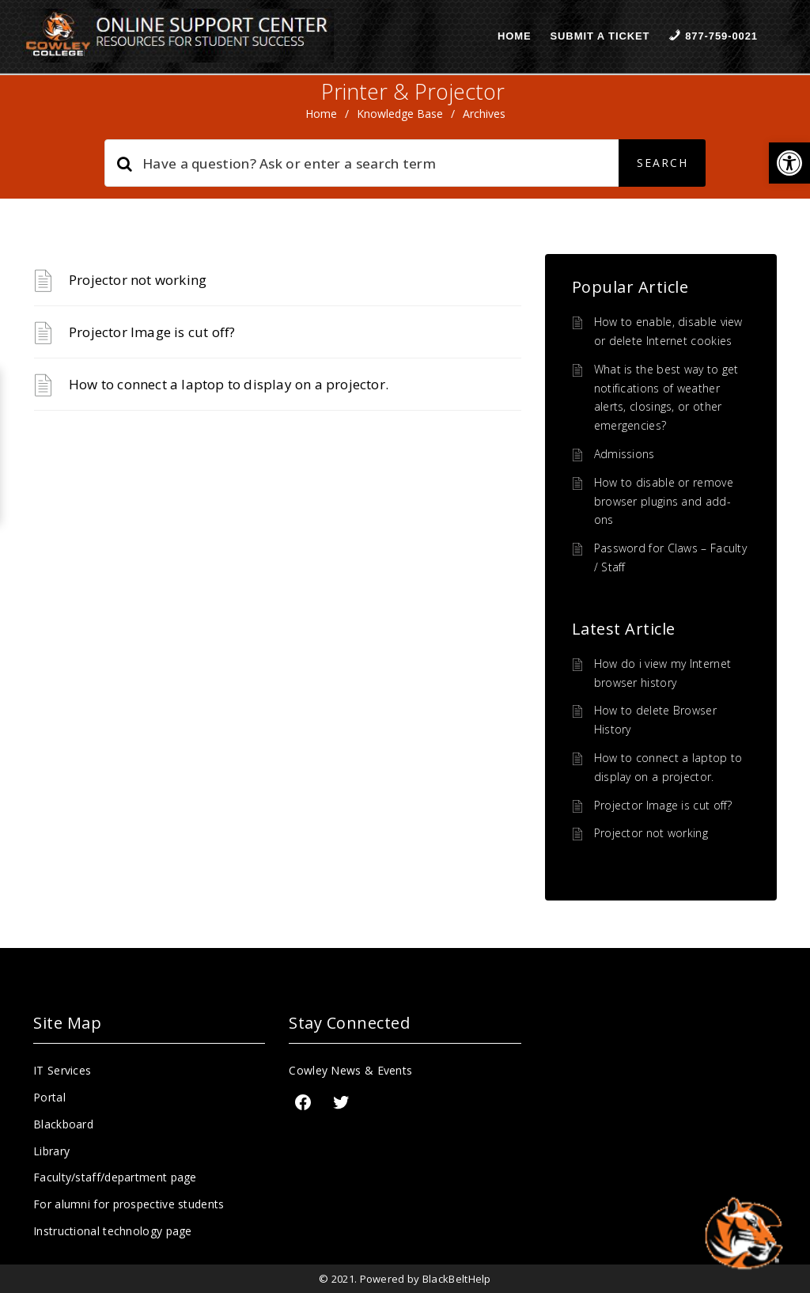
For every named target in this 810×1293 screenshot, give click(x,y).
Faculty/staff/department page (115, 1177)
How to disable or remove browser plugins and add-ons (663, 501)
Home (515, 36)
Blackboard (63, 1124)
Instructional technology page (112, 1230)
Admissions (624, 453)
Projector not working (137, 280)
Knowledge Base (400, 113)
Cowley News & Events (350, 1070)
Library (51, 1150)
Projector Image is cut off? (152, 332)
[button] (789, 163)
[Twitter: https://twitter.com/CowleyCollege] (341, 1102)
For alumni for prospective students (129, 1203)
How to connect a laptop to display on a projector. (228, 384)
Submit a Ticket (600, 36)
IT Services (62, 1070)
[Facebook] (303, 1102)
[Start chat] (742, 1233)
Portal (49, 1097)
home (321, 113)
